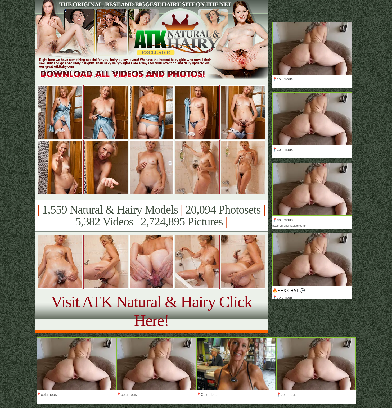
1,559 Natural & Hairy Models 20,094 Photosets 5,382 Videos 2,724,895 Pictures (151, 216)
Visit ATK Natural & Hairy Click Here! (151, 311)
